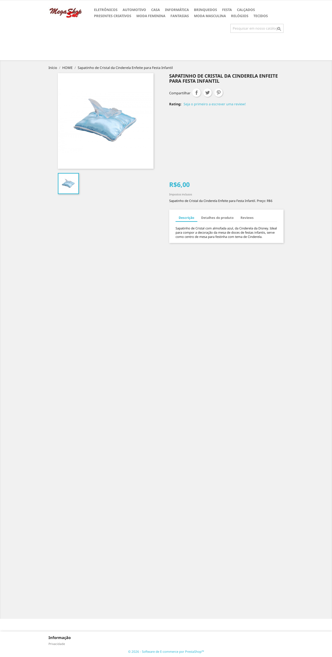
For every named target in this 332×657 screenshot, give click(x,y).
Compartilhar (196, 92)
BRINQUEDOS (205, 9)
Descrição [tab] (186, 217)
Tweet (207, 92)
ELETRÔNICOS (106, 9)
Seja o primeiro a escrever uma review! (215, 104)
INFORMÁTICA (177, 9)
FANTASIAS (179, 16)
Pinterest (218, 92)
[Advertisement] (166, 48)
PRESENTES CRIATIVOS (112, 16)
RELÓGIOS (239, 16)
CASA (155, 9)
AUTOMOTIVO (134, 9)
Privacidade (56, 644)
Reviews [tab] (247, 217)
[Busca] (257, 28)
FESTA (227, 9)
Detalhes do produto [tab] (217, 217)
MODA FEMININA (150, 16)
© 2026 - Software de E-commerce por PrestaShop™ (166, 651)
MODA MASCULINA (210, 16)
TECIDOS (260, 16)
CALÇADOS (246, 9)
